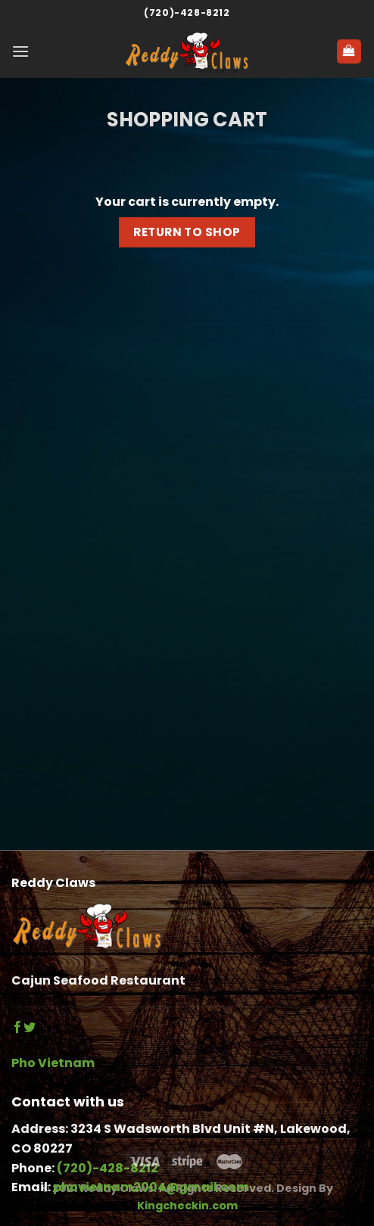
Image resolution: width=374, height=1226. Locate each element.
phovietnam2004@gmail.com (151, 1187)
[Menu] (20, 51)
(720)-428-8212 (186, 12)
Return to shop (187, 232)
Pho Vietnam (53, 1063)
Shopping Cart (187, 120)
